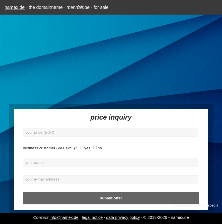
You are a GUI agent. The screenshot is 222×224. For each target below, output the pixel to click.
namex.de (15, 7)
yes (87, 148)
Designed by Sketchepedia (196, 205)
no (100, 148)
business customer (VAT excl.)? (50, 148)
